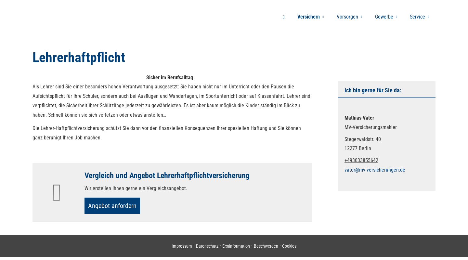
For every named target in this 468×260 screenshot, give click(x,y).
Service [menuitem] (417, 17)
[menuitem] (283, 16)
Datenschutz (207, 248)
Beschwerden (266, 248)
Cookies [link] (289, 248)
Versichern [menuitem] (308, 17)
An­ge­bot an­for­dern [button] (115, 207)
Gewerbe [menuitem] (384, 17)
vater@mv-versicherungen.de (374, 170)
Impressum (182, 248)
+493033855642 (361, 160)
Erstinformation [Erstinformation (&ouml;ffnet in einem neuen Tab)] (236, 248)
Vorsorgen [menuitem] (347, 17)
